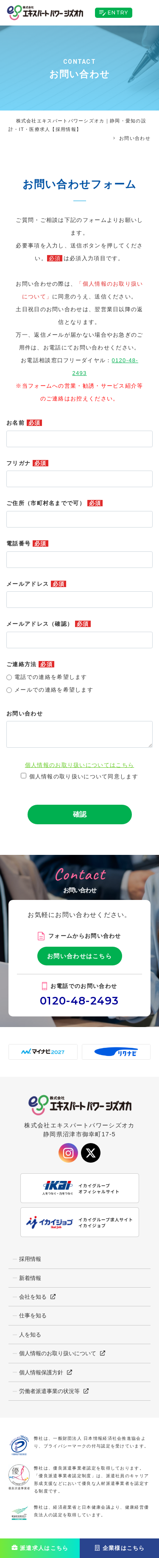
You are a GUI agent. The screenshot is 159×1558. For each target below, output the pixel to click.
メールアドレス (36, 584)
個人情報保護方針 (41, 1372)
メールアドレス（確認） (48, 624)
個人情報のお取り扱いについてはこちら (79, 765)
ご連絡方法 (30, 664)
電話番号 (27, 543)
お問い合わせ (24, 713)
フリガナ (27, 463)
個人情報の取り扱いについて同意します (83, 776)
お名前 (24, 423)
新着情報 (30, 1278)
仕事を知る (33, 1315)
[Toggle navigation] (146, 12)
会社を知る (33, 1297)
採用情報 (30, 1259)
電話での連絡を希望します (50, 677)
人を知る (30, 1334)
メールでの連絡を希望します (53, 690)
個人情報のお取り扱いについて (57, 1353)
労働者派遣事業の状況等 (49, 1391)
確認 (79, 814)
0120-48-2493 (79, 1000)
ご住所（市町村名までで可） (54, 503)
